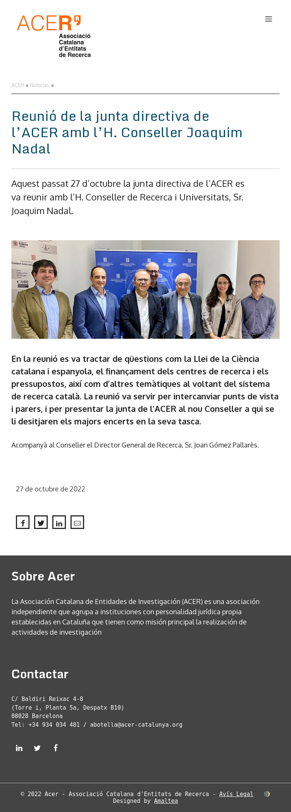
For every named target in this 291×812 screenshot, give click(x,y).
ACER (17, 85)
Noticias (40, 85)
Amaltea (166, 801)
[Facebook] (55, 748)
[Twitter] (37, 748)
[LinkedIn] (19, 748)
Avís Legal (236, 794)
